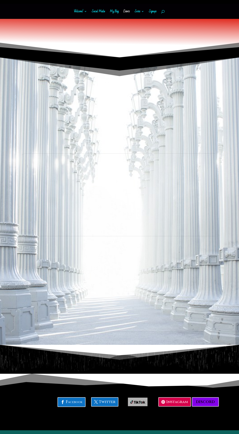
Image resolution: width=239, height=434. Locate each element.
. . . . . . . (138, 401)
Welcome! (78, 12)
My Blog (114, 12)
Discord (205, 401)
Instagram (177, 401)
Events (126, 12)
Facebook (74, 402)
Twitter (107, 401)
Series (137, 12)
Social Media (98, 12)
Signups (152, 12)
